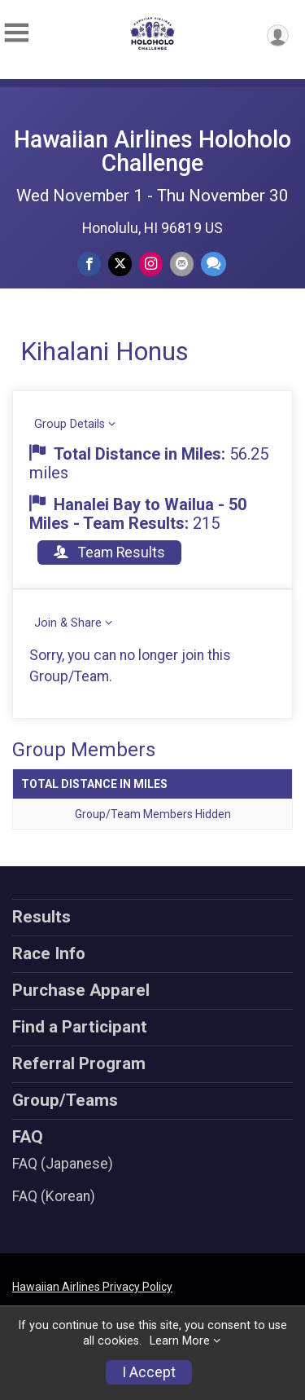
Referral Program (79, 1063)
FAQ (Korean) (53, 1196)
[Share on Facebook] (89, 263)
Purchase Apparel (81, 990)
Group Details (69, 424)
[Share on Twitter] (120, 263)
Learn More (180, 1341)
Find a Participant (79, 1027)
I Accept (149, 1372)
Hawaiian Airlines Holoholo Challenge (152, 151)
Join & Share (68, 623)
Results (41, 917)
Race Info (48, 953)
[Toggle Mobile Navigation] (16, 33)
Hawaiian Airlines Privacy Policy (92, 1286)
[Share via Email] (182, 263)
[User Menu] (278, 35)
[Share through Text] (213, 263)
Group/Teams (65, 1100)
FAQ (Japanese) (62, 1164)
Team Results (109, 552)
